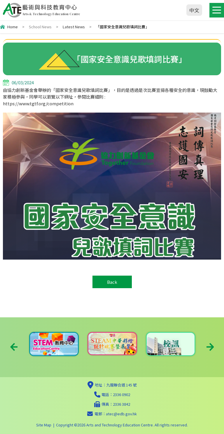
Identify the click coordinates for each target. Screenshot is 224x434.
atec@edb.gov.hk (121, 413)
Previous (14, 347)
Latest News (74, 26)
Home (12, 26)
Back (112, 282)
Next (210, 347)
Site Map (43, 425)
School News (40, 26)
